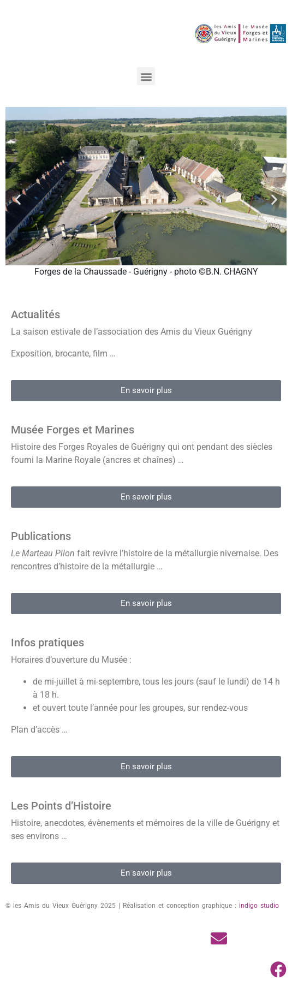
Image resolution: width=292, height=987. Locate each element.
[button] (146, 76)
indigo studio (259, 905)
